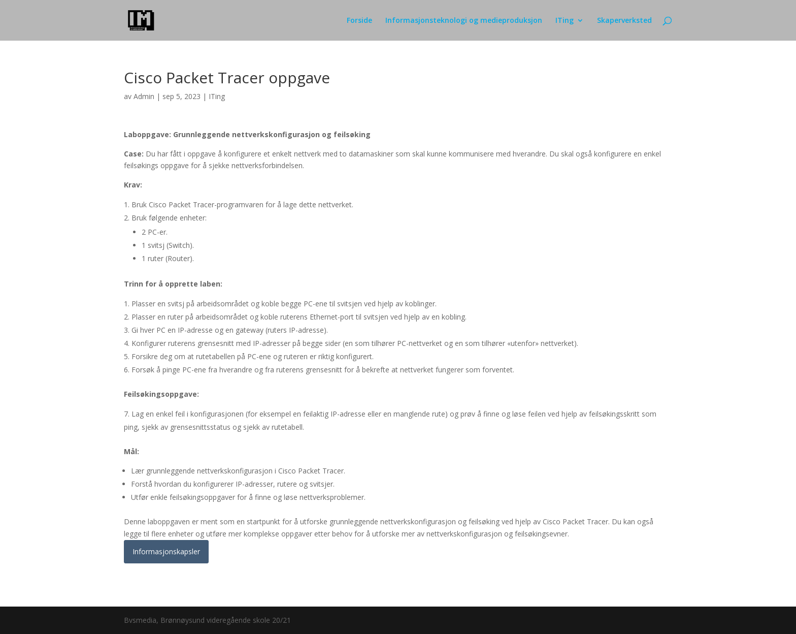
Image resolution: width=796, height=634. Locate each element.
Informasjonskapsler (166, 551)
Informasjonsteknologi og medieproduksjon (463, 21)
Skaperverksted (624, 21)
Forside (359, 21)
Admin (144, 96)
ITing (564, 21)
